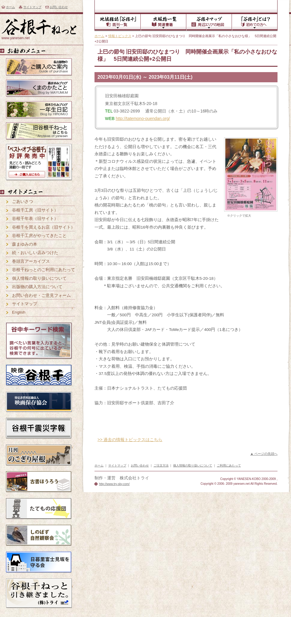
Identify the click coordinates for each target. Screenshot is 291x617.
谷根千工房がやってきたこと (39, 235)
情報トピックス (119, 36)
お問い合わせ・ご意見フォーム (41, 295)
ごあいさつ (22, 201)
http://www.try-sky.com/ (114, 484)
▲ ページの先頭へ (264, 453)
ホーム (10, 7)
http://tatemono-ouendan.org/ (143, 118)
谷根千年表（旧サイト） (35, 218)
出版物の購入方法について (37, 287)
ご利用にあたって (229, 465)
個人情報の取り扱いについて (39, 278)
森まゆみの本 (24, 244)
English (19, 312)
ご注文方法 (161, 465)
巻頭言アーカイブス (31, 261)
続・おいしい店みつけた (35, 252)
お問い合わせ (59, 7)
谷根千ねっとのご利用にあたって (43, 270)
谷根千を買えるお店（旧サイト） (43, 227)
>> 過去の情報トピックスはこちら (130, 439)
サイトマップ (32, 7)
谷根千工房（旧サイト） (35, 210)
